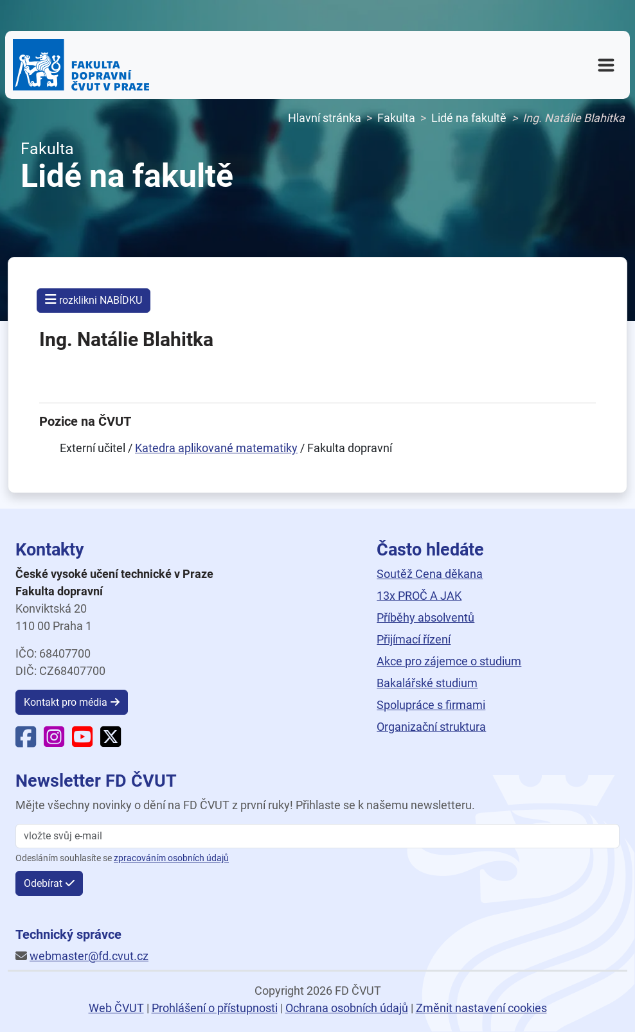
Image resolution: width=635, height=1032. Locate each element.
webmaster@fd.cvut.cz (89, 956)
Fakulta (396, 118)
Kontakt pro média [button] (65, 702)
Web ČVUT (116, 1008)
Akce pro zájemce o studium (449, 661)
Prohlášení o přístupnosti (215, 1008)
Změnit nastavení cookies (481, 1008)
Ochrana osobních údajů (346, 1008)
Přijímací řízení (414, 639)
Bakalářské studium (427, 683)
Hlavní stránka (324, 118)
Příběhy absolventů (425, 617)
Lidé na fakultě (468, 118)
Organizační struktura (431, 726)
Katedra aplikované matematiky (216, 448)
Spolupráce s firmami (431, 705)
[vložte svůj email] (317, 836)
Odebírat (43, 883)
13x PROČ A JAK (419, 595)
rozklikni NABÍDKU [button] (93, 299)
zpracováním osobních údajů (171, 858)
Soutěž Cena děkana (430, 574)
